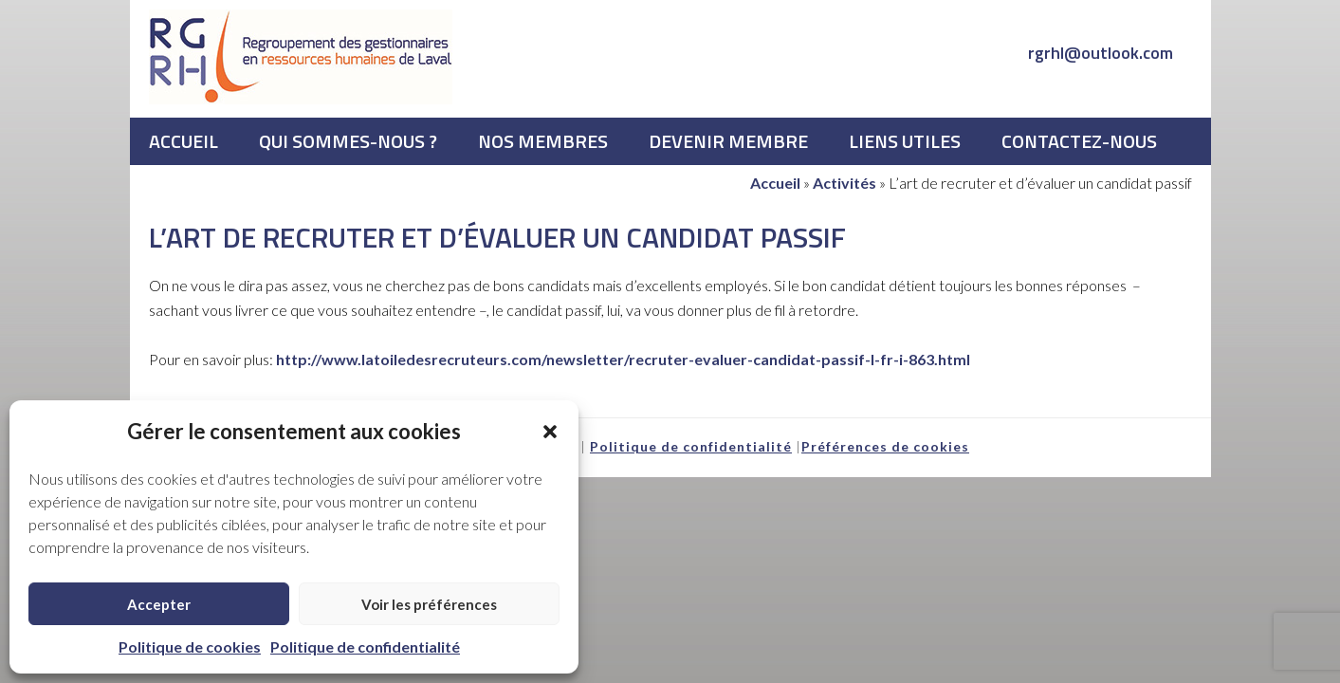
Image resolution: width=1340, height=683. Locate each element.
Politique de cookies (190, 646)
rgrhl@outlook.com (1100, 52)
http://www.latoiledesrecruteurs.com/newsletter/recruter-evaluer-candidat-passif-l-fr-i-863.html (623, 359)
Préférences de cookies (885, 446)
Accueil (775, 183)
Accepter (159, 604)
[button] (550, 431)
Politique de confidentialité (365, 646)
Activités (844, 183)
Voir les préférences (429, 604)
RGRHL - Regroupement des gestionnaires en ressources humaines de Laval (300, 56)
